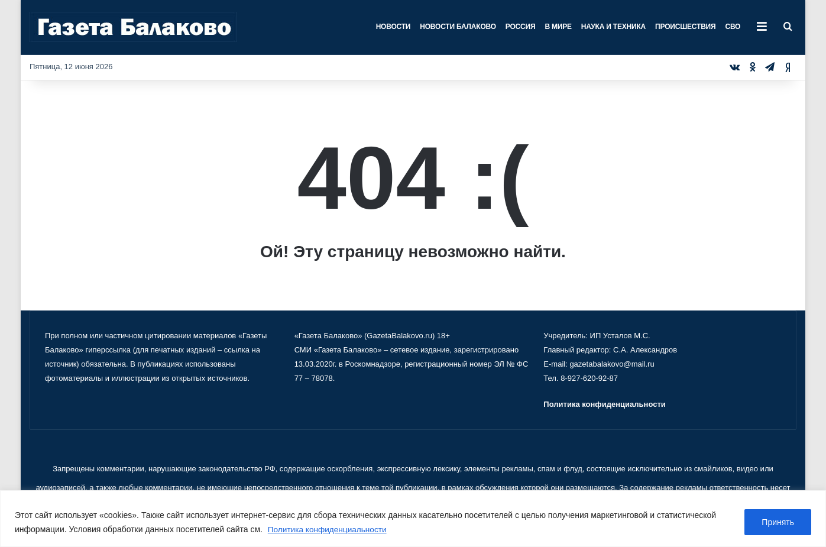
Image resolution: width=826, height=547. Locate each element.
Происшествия (685, 26)
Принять (778, 522)
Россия (521, 26)
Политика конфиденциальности (329, 530)
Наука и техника (613, 26)
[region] (413, 519)
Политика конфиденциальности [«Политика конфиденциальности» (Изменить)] (604, 404)
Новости (393, 26)
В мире (558, 26)
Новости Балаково (458, 26)
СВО (732, 26)
